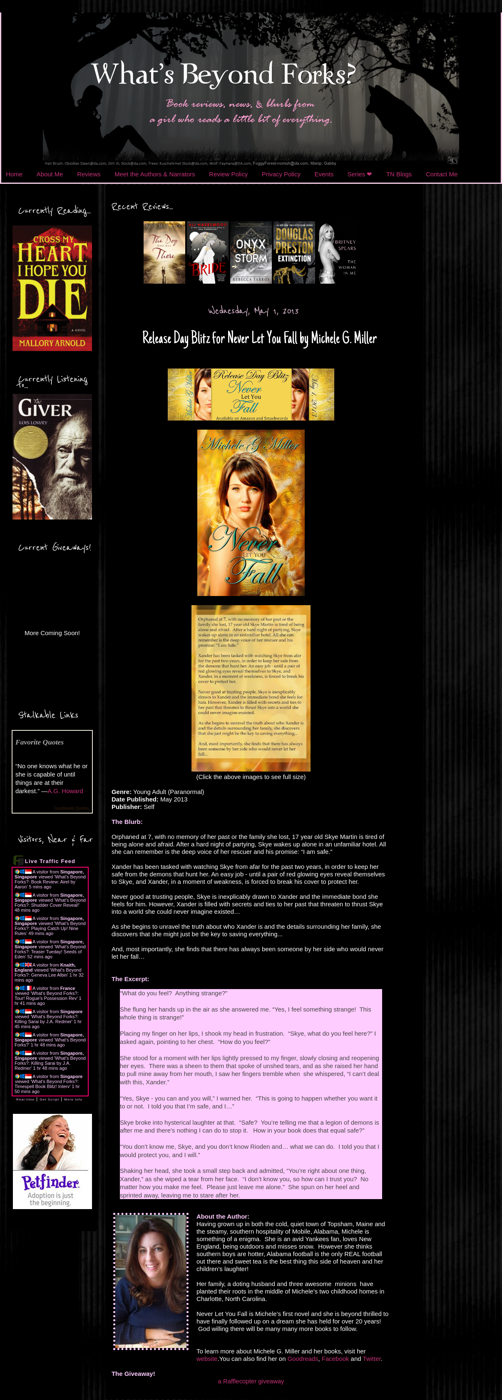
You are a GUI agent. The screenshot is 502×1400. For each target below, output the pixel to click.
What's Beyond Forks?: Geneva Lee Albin (48, 972)
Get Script (49, 1099)
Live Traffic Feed (50, 861)
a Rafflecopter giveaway (251, 1381)
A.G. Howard (65, 790)
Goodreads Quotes (71, 808)
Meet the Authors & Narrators (154, 174)
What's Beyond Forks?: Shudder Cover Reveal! (50, 903)
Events (324, 174)
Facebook (335, 1358)
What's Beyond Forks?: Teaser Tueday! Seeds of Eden (50, 951)
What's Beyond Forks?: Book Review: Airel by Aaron (50, 881)
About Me (50, 174)
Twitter (371, 1358)
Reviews (88, 174)
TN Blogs (399, 174)
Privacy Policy (281, 174)
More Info (73, 1099)
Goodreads (303, 1358)
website (207, 1358)
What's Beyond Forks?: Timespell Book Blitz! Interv (47, 1084)
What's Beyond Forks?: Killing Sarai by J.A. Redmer (47, 1019)
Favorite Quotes (39, 742)
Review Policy (228, 174)
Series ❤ (360, 174)
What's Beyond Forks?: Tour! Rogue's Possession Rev (47, 996)
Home (14, 174)
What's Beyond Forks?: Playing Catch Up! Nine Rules (50, 928)
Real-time (25, 1099)
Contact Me (441, 174)
